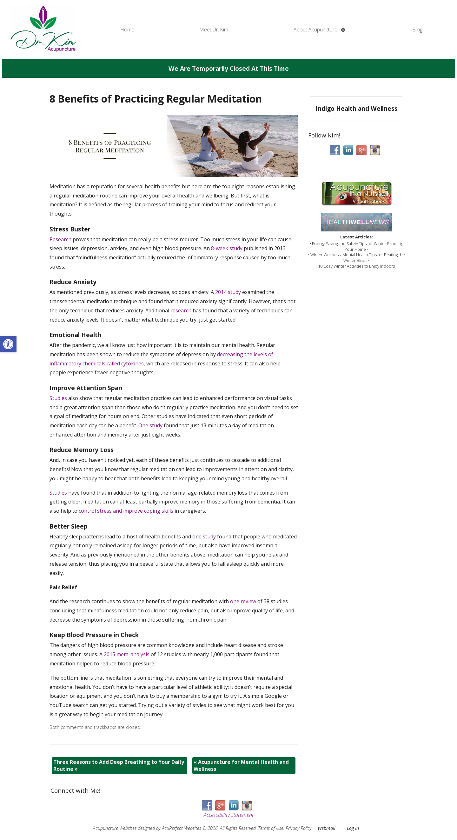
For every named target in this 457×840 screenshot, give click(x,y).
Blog (417, 29)
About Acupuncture (315, 29)
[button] (8, 344)
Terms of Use (270, 828)
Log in (353, 828)
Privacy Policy (299, 828)
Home (127, 29)
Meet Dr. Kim (214, 29)
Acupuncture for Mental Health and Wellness (241, 765)
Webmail (326, 828)
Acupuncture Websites (114, 828)
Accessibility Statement (229, 814)
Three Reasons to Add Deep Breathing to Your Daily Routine (118, 765)
